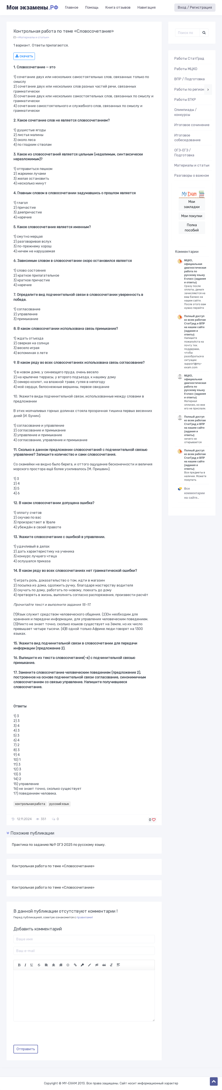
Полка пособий (192, 227)
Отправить (25, 1049)
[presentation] (46, 1034)
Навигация (146, 7)
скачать (24, 56)
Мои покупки (191, 216)
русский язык (59, 804)
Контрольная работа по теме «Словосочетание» (53, 866)
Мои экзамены (32, 7)
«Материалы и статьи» (33, 37)
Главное (71, 7)
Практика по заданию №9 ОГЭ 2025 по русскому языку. (59, 845)
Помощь (91, 7)
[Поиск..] (187, 33)
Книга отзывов (118, 7)
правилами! (85, 917)
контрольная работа (30, 804)
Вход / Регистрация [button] (195, 7)
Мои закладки (192, 204)
